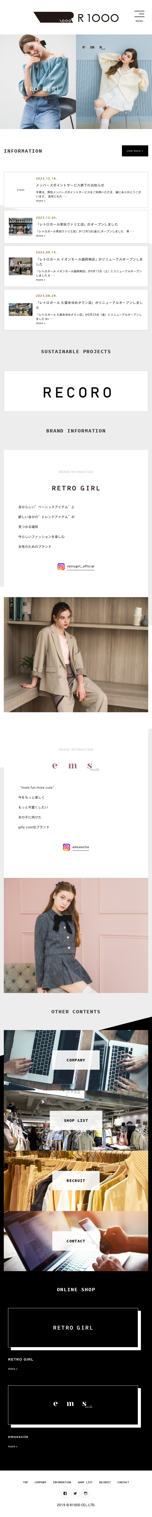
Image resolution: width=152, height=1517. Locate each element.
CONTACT (123, 1482)
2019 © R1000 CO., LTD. (76, 1505)
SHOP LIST (85, 1482)
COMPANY (40, 1482)
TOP (25, 1482)
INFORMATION (62, 1482)
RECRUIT (105, 1482)
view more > (135, 150)
